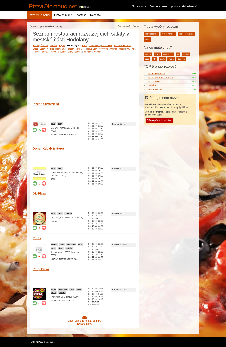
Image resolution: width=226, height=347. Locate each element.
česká (62, 244)
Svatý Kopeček (75, 52)
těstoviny (68, 213)
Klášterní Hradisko (122, 45)
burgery (54, 244)
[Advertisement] (84, 75)
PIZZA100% (153, 81)
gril (178, 54)
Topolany (87, 52)
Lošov (42, 49)
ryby (154, 59)
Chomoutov (94, 45)
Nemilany (60, 49)
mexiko (186, 54)
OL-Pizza (39, 193)
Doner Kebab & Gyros (49, 148)
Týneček (97, 52)
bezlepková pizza (186, 34)
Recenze (95, 15)
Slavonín (62, 52)
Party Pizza (41, 269)
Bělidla (36, 45)
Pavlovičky (131, 49)
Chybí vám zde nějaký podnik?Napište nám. (84, 320)
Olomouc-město (117, 49)
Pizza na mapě (63, 15)
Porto (37, 238)
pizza (53, 124)
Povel (37, 52)
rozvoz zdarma (151, 34)
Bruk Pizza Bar (155, 89)
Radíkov (44, 52)
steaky (60, 248)
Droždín (53, 45)
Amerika (152, 85)
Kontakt (81, 15)
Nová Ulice (81, 49)
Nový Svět (103, 49)
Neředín (70, 49)
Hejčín (62, 45)
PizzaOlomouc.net (53, 6)
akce (147, 39)
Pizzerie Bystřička (46, 103)
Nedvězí (51, 49)
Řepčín (53, 52)
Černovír (44, 45)
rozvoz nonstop (168, 34)
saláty (60, 124)
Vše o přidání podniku (159, 120)
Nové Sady (92, 49)
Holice (84, 45)
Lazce (36, 49)
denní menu (71, 244)
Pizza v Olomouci (39, 15)
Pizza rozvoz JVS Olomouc (160, 77)
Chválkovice (106, 45)
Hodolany (73, 45)
